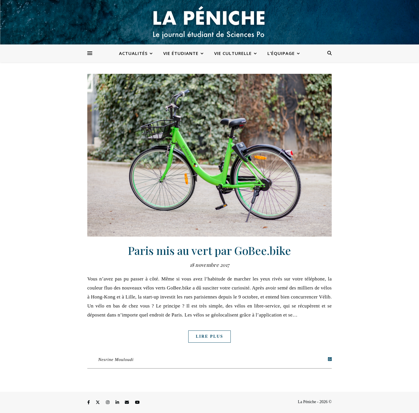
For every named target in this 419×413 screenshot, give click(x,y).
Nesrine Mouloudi (116, 359)
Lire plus (209, 336)
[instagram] (108, 403)
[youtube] (137, 403)
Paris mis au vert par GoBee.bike (209, 250)
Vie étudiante (180, 53)
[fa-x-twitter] (98, 403)
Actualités (133, 53)
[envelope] (127, 403)
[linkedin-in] (118, 403)
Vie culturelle (233, 53)
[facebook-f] (89, 403)
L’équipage (281, 53)
